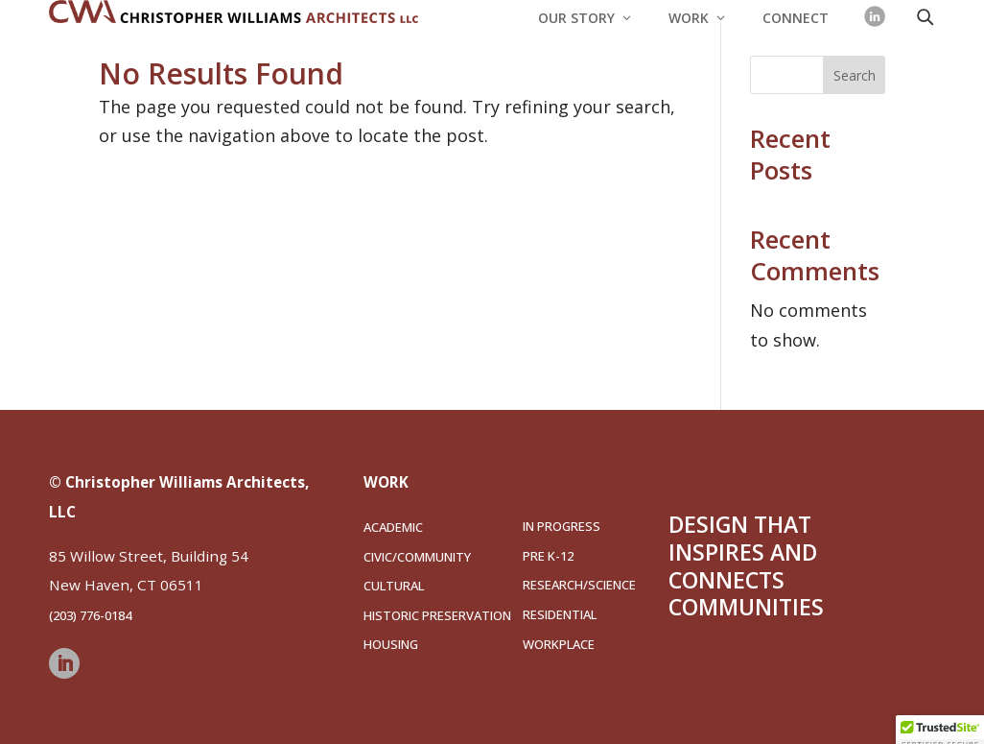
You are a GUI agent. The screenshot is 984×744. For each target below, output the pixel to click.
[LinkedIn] (874, 16)
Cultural (393, 585)
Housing (390, 644)
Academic (393, 527)
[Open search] (924, 16)
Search (854, 75)
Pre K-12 (548, 555)
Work (688, 19)
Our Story (576, 19)
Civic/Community (417, 556)
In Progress (561, 526)
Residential (560, 614)
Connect (795, 19)
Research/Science (579, 584)
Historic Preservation (437, 615)
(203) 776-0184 (90, 615)
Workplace (559, 644)
